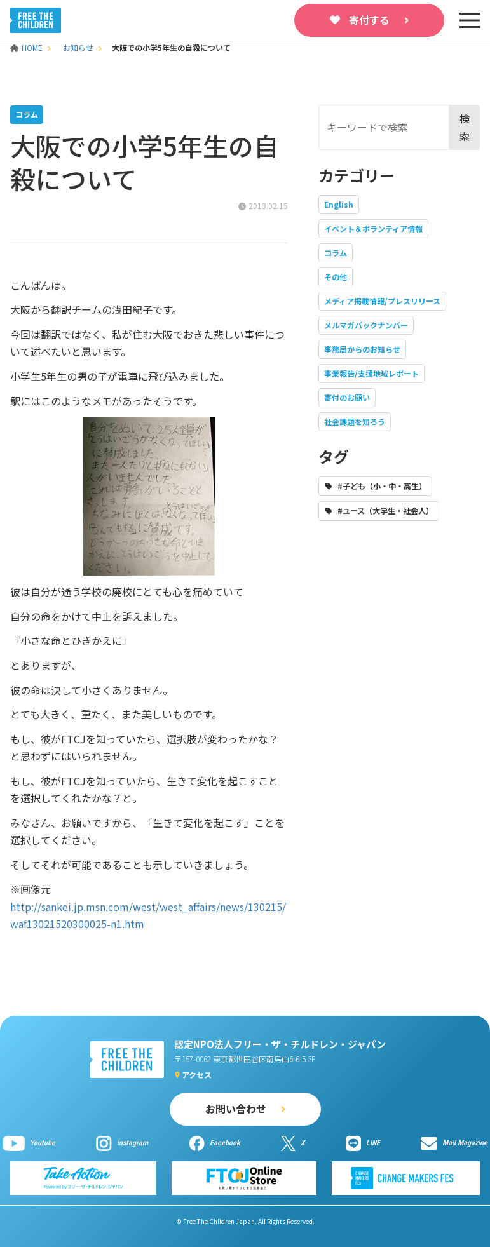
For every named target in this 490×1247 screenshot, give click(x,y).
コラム (335, 252)
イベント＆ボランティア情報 (373, 228)
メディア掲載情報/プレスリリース (382, 300)
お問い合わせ (235, 1108)
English (338, 204)
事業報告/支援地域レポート (371, 373)
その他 (335, 276)
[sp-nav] (469, 20)
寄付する (369, 19)
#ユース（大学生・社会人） (385, 510)
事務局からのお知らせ (362, 349)
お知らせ (78, 47)
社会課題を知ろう (354, 421)
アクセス (197, 1074)
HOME (27, 47)
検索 (464, 127)
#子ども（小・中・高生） (381, 485)
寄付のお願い (347, 397)
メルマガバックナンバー (366, 325)
